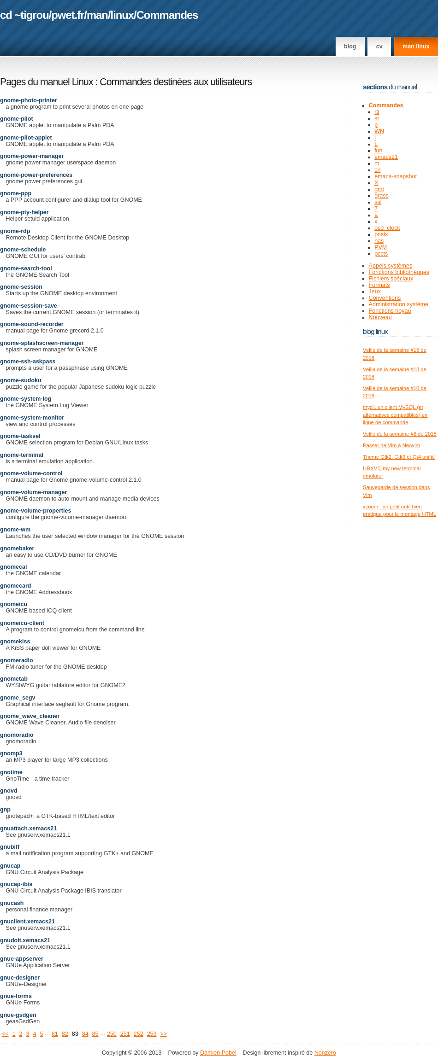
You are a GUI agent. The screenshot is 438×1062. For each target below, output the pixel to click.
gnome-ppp (15, 193)
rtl (376, 112)
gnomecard (15, 586)
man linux (415, 46)
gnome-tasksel (20, 436)
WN (379, 131)
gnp (5, 809)
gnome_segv (18, 697)
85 (95, 1034)
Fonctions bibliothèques (399, 272)
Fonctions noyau (390, 311)
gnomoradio (16, 735)
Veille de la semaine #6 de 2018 (400, 434)
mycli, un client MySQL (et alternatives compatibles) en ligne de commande (395, 414)
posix (381, 234)
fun (378, 150)
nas (379, 241)
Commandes (167, 15)
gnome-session (21, 287)
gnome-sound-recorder (32, 324)
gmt (379, 189)
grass (381, 196)
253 (152, 1034)
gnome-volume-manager (33, 492)
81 (55, 1034)
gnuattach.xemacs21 (28, 828)
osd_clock (387, 228)
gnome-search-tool (26, 268)
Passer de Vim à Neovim (391, 445)
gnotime (11, 772)
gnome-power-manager (32, 156)
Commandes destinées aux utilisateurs (176, 82)
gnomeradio (16, 660)
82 (65, 1034)
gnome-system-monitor (32, 417)
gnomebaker (17, 548)
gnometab (14, 679)
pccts (381, 254)
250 (112, 1034)
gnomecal (13, 567)
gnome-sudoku (20, 380)
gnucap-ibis (16, 884)
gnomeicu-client (22, 623)
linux (122, 15)
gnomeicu (13, 604)
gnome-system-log (25, 399)
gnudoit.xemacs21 (25, 940)
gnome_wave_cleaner (29, 716)
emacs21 (386, 157)
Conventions (385, 298)
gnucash (12, 903)
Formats (379, 285)
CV (379, 46)
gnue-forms (16, 996)
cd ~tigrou (24, 15)
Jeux (375, 291)
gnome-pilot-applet (26, 137)
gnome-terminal (21, 455)
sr (376, 118)
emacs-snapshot (395, 176)
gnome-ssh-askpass (27, 361)
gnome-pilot (16, 119)
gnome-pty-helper (24, 212)
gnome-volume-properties (35, 511)
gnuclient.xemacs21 (27, 921)
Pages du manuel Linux (46, 82)
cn (377, 170)
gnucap (10, 866)
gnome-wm (15, 529)
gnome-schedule (23, 249)
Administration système (398, 304)
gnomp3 (11, 753)
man (97, 15)
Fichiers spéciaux (391, 278)
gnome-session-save (28, 306)
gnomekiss (15, 641)
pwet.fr (67, 15)
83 (75, 1034)
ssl (377, 202)
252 (138, 1034)
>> (163, 1034)
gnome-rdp (15, 231)
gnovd (9, 791)
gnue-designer (20, 977)
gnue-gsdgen (18, 1015)
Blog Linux (375, 331)
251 (125, 1034)
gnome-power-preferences (36, 175)
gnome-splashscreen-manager (42, 343)
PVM (380, 247)
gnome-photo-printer (28, 100)
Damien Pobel (218, 1053)
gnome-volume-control (31, 473)
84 (85, 1034)
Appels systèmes (391, 266)
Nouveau (380, 317)
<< (5, 1034)
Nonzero (325, 1053)
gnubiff (9, 847)
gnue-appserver (21, 959)
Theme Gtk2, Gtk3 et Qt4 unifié (399, 457)
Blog (350, 46)
